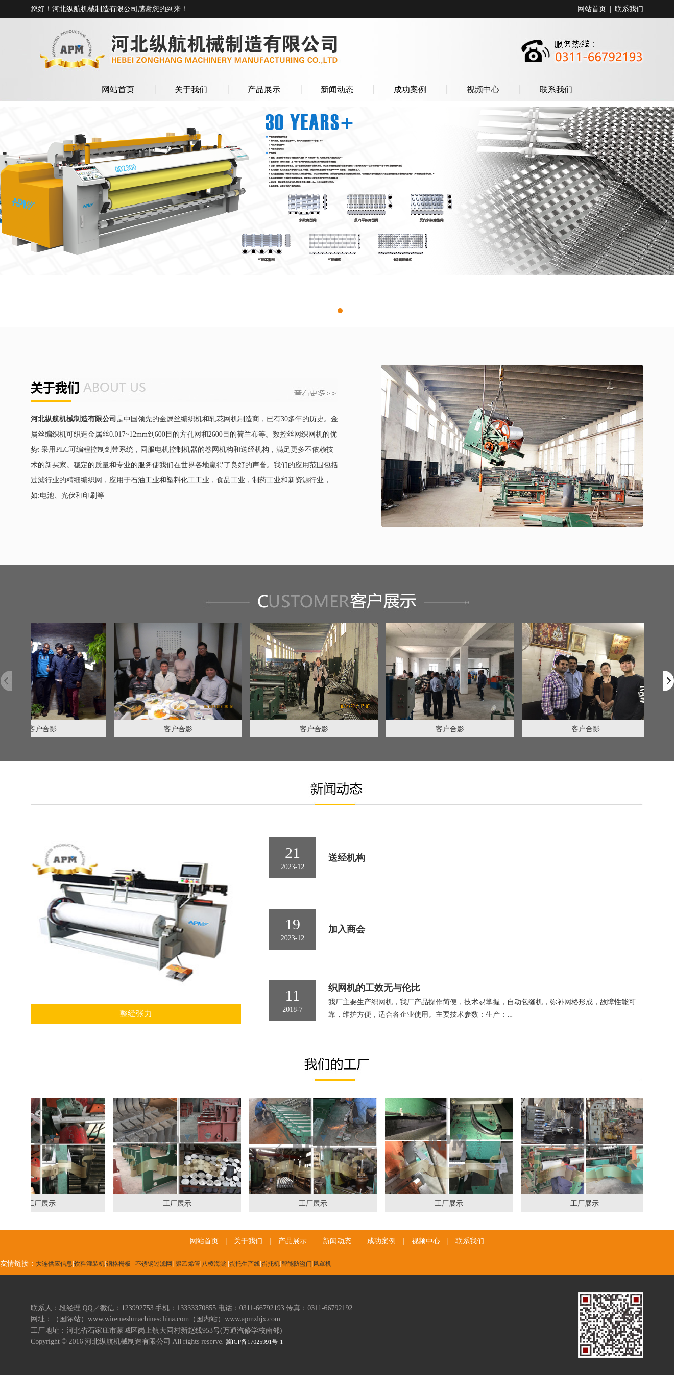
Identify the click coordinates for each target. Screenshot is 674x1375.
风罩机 (322, 1263)
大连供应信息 (54, 1263)
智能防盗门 (296, 1263)
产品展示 (264, 89)
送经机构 (346, 858)
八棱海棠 (214, 1263)
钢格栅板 (118, 1263)
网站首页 (591, 9)
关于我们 (191, 89)
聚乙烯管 (188, 1263)
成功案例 (410, 89)
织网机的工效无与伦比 (374, 988)
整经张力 (135, 1013)
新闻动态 (337, 89)
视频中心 (483, 89)
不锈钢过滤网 (153, 1263)
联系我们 (629, 9)
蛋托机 (270, 1263)
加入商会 (346, 929)
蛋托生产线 (244, 1263)
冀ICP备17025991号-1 (254, 1341)
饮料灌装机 (89, 1263)
